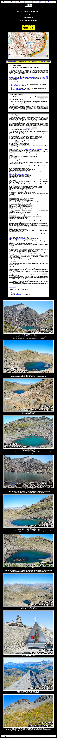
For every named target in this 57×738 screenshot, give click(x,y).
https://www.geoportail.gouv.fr (42, 61)
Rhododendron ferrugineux (21, 149)
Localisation (19, 1)
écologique (16, 114)
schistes (44, 101)
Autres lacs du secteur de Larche (27, 736)
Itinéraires (28, 1)
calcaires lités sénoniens (42, 96)
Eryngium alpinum (24, 171)
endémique (41, 223)
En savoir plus (30, 109)
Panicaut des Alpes (15, 171)
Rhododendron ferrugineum (35, 149)
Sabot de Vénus (13, 174)
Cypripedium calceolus (23, 174)
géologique (16, 94)
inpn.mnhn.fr (19, 294)
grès (13, 106)
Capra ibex (22, 238)
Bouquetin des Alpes (15, 238)
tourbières (28, 128)
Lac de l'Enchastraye (25, 11)
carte (29, 73)
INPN (28, 289)
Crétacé (42, 98)
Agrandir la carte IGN (12, 61)
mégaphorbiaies (14, 145)
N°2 (17, 88)
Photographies (51, 1)
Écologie (42, 1)
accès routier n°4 (20, 78)
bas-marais (34, 128)
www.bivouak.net (15, 85)
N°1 (16, 84)
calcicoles (17, 142)
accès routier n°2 (30, 77)
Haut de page (4, 736)
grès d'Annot (36, 101)
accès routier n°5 (34, 78)
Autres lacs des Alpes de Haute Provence (46, 736)
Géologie (36, 1)
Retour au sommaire (8, 1)
